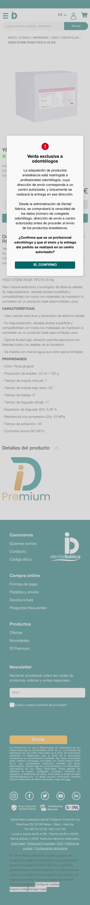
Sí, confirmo (45, 265)
